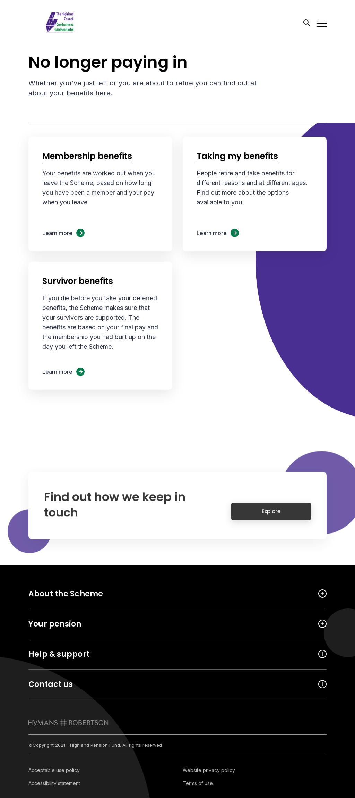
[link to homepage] (68, 723)
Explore (271, 515)
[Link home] (59, 22)
